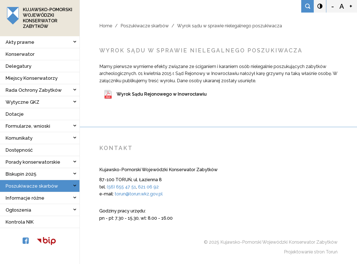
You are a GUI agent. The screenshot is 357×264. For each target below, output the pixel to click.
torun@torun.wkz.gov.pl (139, 194)
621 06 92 (148, 187)
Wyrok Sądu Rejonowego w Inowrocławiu (162, 94)
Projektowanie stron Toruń (310, 252)
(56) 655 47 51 (121, 187)
